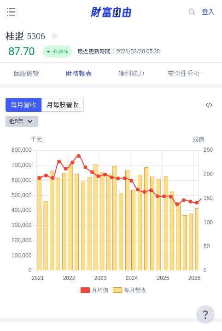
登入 (208, 12)
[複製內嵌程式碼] (209, 104)
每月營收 (23, 104)
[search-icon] (192, 12)
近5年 (22, 121)
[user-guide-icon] (205, 314)
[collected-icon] (54, 36)
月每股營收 (62, 104)
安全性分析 (184, 73)
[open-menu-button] (11, 11)
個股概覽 (26, 73)
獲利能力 (131, 73)
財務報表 (79, 73)
